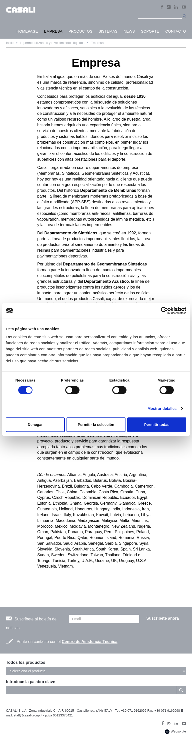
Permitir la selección (96, 424)
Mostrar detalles (162, 408)
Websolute (175, 731)
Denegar (35, 424)
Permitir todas (157, 424)
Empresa (97, 43)
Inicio (10, 43)
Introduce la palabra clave (30, 682)
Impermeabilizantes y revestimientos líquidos (52, 43)
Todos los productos (25, 662)
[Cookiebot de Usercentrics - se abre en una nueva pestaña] (164, 310)
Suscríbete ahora (162, 618)
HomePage (27, 31)
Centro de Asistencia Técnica (90, 641)
